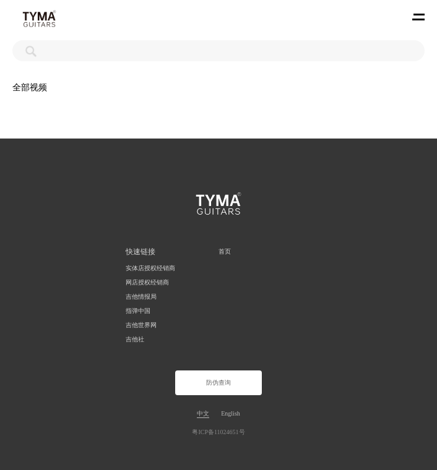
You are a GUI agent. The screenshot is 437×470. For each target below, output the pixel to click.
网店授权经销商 (147, 282)
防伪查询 (218, 382)
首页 (224, 251)
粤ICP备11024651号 (218, 432)
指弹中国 (138, 310)
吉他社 (135, 339)
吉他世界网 (141, 325)
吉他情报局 (141, 296)
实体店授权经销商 (150, 268)
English (230, 413)
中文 (203, 413)
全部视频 (29, 87)
